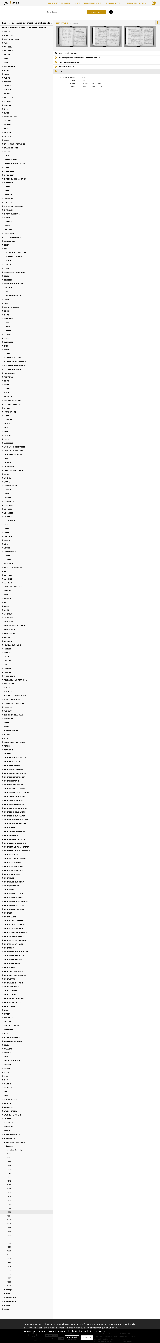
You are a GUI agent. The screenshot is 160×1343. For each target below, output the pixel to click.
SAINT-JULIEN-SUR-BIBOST (14, 882)
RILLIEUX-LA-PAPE (11, 730)
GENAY (6, 385)
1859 (9, 1247)
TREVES (6, 1095)
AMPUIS (7, 55)
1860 (9, 1251)
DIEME (6, 315)
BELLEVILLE (8, 97)
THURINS (7, 1084)
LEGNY (6, 493)
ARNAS (6, 70)
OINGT (6, 657)
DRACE (6, 323)
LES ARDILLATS (9, 501)
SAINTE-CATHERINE (11, 987)
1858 (9, 1243)
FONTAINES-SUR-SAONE (13, 369)
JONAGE (7, 424)
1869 (9, 1286)
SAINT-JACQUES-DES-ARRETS (15, 859)
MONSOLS (8, 614)
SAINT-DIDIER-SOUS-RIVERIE (15, 812)
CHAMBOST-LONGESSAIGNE (14, 163)
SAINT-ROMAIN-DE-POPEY (14, 956)
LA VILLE (7, 459)
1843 (9, 1185)
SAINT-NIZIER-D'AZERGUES (14, 936)
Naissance (9, 1146)
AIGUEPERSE (8, 35)
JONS (6, 427)
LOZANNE (7, 556)
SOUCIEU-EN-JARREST (12, 1037)
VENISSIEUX (8, 1123)
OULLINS (7, 668)
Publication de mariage (14, 1150)
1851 (9, 1216)
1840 (9, 1173)
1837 (9, 1161)
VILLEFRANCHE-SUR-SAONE (14, 1142)
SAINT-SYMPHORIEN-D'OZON (15, 971)
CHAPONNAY (9, 171)
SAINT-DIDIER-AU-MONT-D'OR (15, 808)
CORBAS (7, 268)
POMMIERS (8, 692)
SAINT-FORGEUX (10, 827)
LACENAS (7, 462)
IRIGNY (6, 416)
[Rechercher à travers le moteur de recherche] (67, 12)
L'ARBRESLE (8, 443)
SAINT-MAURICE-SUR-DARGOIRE (16, 932)
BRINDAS (7, 125)
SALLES (6, 1010)
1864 (9, 1266)
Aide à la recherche (54, 16)
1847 (9, 1200)
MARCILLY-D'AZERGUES (13, 567)
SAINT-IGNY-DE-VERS (12, 855)
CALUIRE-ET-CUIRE (11, 148)
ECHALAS (7, 334)
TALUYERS (8, 1049)
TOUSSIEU (8, 1088)
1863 (9, 1262)
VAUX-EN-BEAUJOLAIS (12, 1115)
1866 (9, 1274)
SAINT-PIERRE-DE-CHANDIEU (15, 940)
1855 (9, 1231)
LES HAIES (8, 509)
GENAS (6, 381)
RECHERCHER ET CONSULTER (59, 3)
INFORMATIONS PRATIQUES (136, 3)
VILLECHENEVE (9, 1138)
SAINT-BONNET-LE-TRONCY (14, 777)
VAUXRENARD (9, 1119)
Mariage (9, 1290)
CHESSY (7, 225)
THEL (6, 1076)
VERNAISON (8, 1127)
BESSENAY (8, 105)
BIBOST (6, 109)
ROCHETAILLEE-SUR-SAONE (14, 742)
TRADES (7, 1092)
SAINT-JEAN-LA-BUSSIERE (13, 874)
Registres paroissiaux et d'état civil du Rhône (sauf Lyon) (24, 27)
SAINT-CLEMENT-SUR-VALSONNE (16, 793)
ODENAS (7, 653)
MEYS (6, 594)
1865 (9, 1270)
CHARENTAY (8, 183)
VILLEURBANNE (10, 1297)
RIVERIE (7, 734)
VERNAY (7, 1130)
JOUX (6, 431)
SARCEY (7, 1014)
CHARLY (7, 187)
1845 (9, 1193)
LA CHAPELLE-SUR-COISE (13, 451)
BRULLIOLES (8, 132)
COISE (6, 249)
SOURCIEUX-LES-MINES (13, 1041)
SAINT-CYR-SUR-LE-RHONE (14, 804)
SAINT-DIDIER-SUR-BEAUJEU (14, 816)
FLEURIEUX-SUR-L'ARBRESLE (15, 361)
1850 (9, 1212)
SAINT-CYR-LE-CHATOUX (13, 800)
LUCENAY (7, 559)
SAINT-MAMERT (10, 917)
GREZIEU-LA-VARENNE (12, 400)
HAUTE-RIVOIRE (10, 412)
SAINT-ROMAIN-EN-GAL (13, 960)
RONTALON (8, 750)
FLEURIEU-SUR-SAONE (12, 358)
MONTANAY (8, 622)
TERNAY (7, 1068)
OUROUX (7, 672)
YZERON (7, 1309)
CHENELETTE (9, 222)
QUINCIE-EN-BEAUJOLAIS (13, 715)
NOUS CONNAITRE (113, 3)
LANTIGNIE (8, 478)
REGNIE (7, 726)
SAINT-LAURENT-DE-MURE (14, 905)
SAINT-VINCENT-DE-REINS (14, 983)
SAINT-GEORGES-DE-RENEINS (15, 843)
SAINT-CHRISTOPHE (11, 781)
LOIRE (6, 544)
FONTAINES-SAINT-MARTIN (14, 365)
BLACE (6, 113)
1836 (9, 1158)
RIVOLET (7, 738)
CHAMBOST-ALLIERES (12, 159)
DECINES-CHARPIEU (11, 307)
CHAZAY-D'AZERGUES (12, 214)
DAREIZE (7, 303)
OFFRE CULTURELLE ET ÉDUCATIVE (88, 3)
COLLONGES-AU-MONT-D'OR (15, 253)
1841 (9, 1177)
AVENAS (7, 78)
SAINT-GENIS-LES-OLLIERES (14, 839)
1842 (9, 1181)
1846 (9, 1196)
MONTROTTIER (9, 633)
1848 (9, 1204)
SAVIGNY (7, 1022)
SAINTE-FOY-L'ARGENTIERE (14, 998)
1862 (9, 1259)
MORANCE (8, 637)
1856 (9, 1235)
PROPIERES (8, 707)
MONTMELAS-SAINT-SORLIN (14, 626)
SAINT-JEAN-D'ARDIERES (13, 862)
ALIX (5, 43)
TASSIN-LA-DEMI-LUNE (12, 1060)
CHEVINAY (8, 229)
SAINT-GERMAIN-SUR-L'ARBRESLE (17, 851)
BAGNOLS (7, 86)
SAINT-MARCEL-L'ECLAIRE (14, 921)
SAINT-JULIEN (9, 878)
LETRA (6, 525)
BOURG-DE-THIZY (10, 117)
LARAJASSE (8, 482)
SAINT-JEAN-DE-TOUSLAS (13, 866)
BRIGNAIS (7, 121)
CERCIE (6, 156)
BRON (6, 128)
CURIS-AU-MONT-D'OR (12, 295)
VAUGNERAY (9, 1107)
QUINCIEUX (8, 719)
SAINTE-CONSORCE (11, 994)
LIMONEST (8, 536)
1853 (9, 1224)
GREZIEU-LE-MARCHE (12, 404)
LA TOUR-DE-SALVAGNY (13, 455)
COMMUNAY (9, 260)
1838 (9, 1165)
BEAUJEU (7, 90)
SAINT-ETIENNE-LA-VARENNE (15, 824)
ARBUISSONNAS (10, 66)
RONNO (7, 746)
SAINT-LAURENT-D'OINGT (13, 897)
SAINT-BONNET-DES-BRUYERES (15, 773)
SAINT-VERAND (9, 979)
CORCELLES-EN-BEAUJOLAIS (14, 272)
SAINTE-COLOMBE (11, 991)
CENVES (7, 152)
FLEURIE (7, 354)
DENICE (7, 311)
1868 (9, 1282)
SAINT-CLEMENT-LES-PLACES (15, 789)
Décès (8, 1294)
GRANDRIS (8, 396)
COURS (6, 276)
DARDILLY (8, 299)
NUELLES (7, 649)
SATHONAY (8, 1018)
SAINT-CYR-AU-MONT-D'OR (14, 796)
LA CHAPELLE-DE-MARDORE (14, 447)
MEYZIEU (7, 598)
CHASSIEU (8, 202)
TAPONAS (7, 1053)
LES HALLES (8, 513)
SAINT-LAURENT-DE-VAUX (14, 909)
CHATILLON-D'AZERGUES (13, 206)
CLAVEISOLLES (9, 241)
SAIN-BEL (7, 754)
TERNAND (7, 1064)
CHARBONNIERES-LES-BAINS (15, 179)
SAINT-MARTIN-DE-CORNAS (14, 925)
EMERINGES (8, 342)
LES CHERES (8, 505)
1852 (9, 1220)
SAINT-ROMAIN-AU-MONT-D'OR (16, 952)
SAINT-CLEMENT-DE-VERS (13, 785)
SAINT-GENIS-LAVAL (11, 835)
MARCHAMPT (9, 563)
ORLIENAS (8, 660)
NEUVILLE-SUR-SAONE (12, 645)
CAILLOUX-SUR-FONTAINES (14, 144)
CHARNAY (8, 191)
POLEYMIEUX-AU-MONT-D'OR (15, 680)
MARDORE (8, 575)
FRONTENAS (8, 377)
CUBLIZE (7, 292)
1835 (9, 1154)
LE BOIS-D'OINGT (10, 486)
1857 (9, 1239)
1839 (9, 1169)
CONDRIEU (8, 264)
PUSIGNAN (8, 711)
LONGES (7, 548)
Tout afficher (62, 23)
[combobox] (96, 12)
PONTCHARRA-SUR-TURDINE (15, 695)
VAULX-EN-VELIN (10, 1111)
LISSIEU (7, 540)
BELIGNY (7, 93)
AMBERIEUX (8, 47)
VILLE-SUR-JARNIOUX (12, 1134)
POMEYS (7, 688)
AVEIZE (6, 74)
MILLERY (7, 602)
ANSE (6, 62)
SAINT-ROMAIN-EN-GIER (13, 963)
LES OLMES (8, 517)
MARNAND (8, 583)
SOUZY (6, 1045)
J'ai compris (87, 1337)
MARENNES (8, 579)
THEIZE (6, 1072)
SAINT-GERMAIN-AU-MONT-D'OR (16, 847)
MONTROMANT (10, 629)
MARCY (6, 571)
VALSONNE (8, 1103)
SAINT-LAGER (9, 890)
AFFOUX (7, 31)
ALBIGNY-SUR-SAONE (12, 39)
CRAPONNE (8, 288)
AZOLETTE (8, 82)
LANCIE (7, 474)
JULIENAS (7, 435)
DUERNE (7, 326)
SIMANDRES (8, 1029)
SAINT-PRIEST (9, 948)
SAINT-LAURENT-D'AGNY (13, 893)
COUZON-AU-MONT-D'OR (13, 284)
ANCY (6, 58)
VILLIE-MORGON (10, 1301)
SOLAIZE (7, 1033)
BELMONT (7, 101)
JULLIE (6, 439)
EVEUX (6, 346)
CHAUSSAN (8, 210)
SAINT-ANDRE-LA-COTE (13, 761)
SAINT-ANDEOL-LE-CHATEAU (15, 758)
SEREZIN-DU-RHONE (11, 1026)
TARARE (7, 1057)
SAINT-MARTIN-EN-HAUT (13, 928)
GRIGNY (7, 408)
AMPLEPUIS (8, 51)
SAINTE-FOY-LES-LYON (12, 1002)
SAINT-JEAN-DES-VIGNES (13, 870)
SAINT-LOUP (8, 913)
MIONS (6, 606)
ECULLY (7, 338)
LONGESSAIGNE (10, 552)
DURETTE (7, 330)
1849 (9, 1208)
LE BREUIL (8, 490)
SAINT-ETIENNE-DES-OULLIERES (16, 820)
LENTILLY (7, 497)
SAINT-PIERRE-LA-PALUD (13, 944)
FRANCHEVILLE (9, 373)
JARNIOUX (8, 420)
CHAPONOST (9, 175)
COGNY (6, 245)
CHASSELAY (8, 198)
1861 (9, 1255)
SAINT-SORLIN (9, 967)
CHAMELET (8, 167)
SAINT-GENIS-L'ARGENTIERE (14, 831)
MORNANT (8, 641)
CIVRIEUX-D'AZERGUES (12, 237)
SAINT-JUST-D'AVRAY (12, 886)
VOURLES (7, 1305)
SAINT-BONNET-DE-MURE (13, 769)
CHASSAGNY (8, 194)
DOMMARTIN (9, 319)
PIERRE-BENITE (9, 676)
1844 (9, 1189)
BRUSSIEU (8, 136)
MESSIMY (7, 591)
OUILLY (7, 664)
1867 (9, 1278)
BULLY (6, 140)
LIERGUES (7, 528)
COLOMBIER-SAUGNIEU (13, 257)
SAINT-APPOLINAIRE (12, 765)
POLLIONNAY (9, 684)
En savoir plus (72, 1337)
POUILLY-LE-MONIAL (12, 699)
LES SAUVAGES (9, 521)
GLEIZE (6, 392)
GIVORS (7, 389)
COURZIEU (8, 280)
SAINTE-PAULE (9, 1006)
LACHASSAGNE (9, 466)
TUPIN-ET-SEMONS (11, 1099)
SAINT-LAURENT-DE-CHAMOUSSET (17, 901)
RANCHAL (7, 723)
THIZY (6, 1080)
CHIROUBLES (9, 233)
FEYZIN (6, 350)
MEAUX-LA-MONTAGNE (13, 587)
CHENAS (7, 218)
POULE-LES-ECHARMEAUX (14, 703)
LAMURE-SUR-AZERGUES (13, 470)
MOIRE (6, 610)
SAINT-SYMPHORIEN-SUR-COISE (16, 975)
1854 (9, 1227)
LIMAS (6, 532)
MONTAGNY (8, 618)
